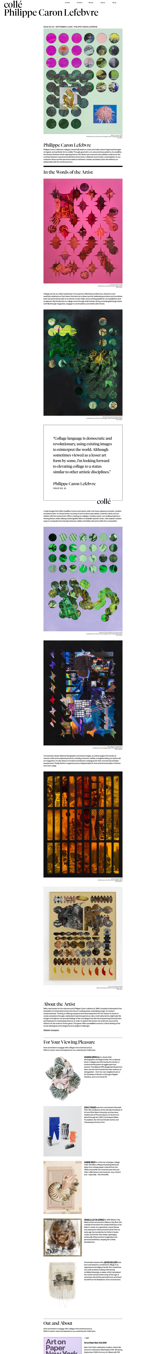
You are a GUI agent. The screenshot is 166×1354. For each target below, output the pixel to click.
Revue (91, 2)
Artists (67, 2)
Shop (114, 2)
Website (46, 1030)
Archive (79, 2)
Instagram (55, 1030)
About (103, 2)
